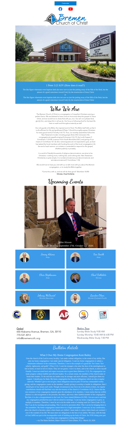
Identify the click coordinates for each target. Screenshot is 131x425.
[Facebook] (60, 9)
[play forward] (115, 315)
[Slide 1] (65, 180)
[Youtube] (70, 9)
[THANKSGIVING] (66, 243)
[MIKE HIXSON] (64, 243)
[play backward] (14, 315)
